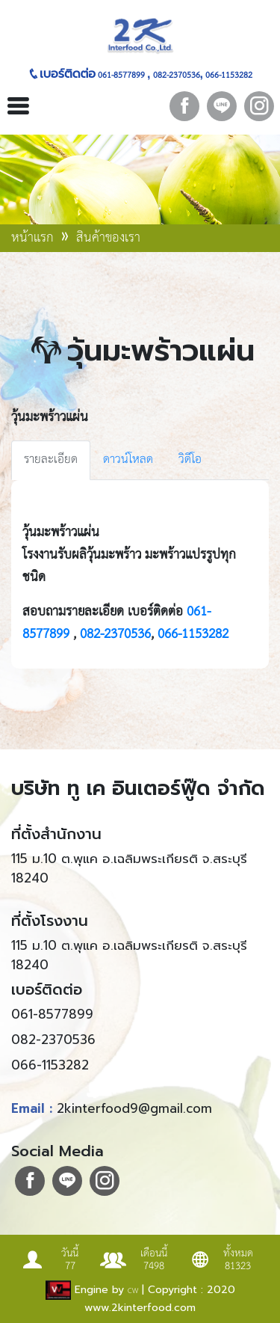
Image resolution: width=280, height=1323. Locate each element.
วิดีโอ (190, 460)
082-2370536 (175, 75)
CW (133, 1291)
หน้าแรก (34, 238)
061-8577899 (121, 75)
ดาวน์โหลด (128, 460)
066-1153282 (227, 75)
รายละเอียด (51, 460)
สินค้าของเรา (108, 238)
